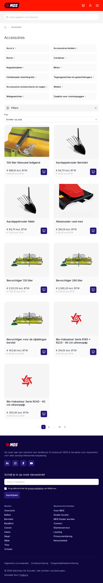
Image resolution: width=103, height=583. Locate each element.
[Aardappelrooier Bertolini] (76, 151)
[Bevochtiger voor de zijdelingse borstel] (26, 329)
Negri (7, 536)
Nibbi (7, 540)
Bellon (7, 514)
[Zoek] (51, 17)
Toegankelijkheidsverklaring (64, 563)
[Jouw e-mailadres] (51, 482)
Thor (6, 544)
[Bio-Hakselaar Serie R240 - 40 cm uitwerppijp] (26, 391)
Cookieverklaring (39, 563)
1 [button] (43, 427)
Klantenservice (62, 527)
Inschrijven (12, 495)
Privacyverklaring (63, 536)
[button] (65, 427)
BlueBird (8, 523)
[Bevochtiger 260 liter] (76, 269)
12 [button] (59, 427)
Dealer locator (61, 514)
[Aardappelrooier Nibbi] (26, 210)
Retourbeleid (60, 540)
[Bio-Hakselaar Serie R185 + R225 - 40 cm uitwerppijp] (76, 329)
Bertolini (8, 519)
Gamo (7, 532)
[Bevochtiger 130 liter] (26, 269)
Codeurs (23, 575)
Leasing (58, 532)
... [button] (54, 427)
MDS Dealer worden (64, 519)
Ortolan (8, 549)
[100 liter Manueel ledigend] (26, 151)
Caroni (7, 527)
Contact (58, 523)
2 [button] (48, 427)
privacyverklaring (35, 488)
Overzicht (9, 510)
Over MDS (59, 510)
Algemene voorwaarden (16, 563)
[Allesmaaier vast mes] (76, 210)
